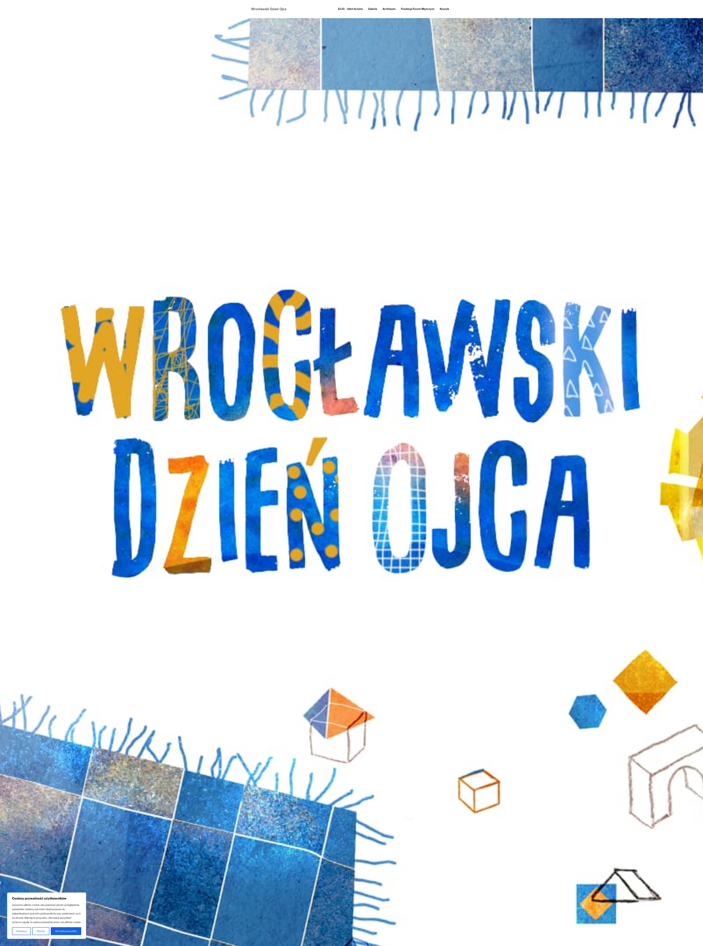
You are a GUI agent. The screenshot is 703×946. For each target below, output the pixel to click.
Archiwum (389, 9)
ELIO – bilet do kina (350, 9)
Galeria (372, 9)
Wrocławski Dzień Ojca (268, 9)
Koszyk (444, 9)
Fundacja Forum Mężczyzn (417, 9)
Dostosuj (21, 931)
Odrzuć (41, 931)
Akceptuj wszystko (66, 931)
